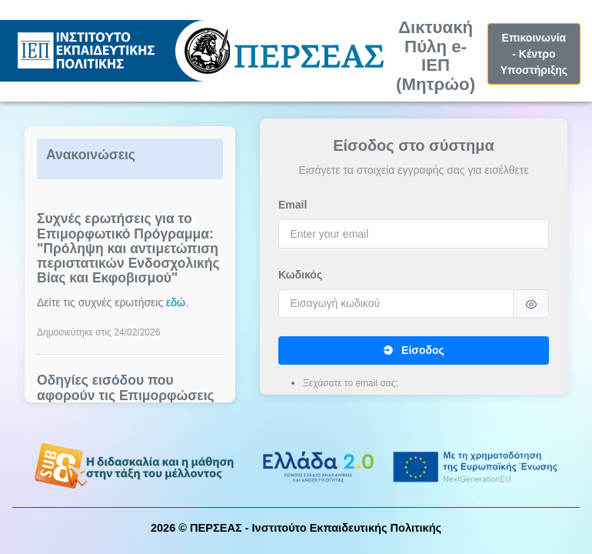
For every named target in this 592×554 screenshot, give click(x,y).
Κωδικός (300, 275)
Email (292, 205)
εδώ (175, 302)
